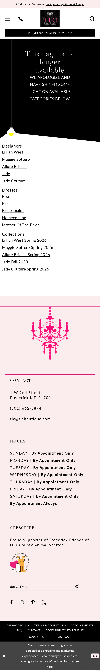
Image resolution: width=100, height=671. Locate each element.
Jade (6, 173)
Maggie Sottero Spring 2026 (27, 247)
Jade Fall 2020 (15, 262)
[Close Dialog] (4, 656)
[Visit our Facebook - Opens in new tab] (11, 603)
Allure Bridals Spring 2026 (26, 254)
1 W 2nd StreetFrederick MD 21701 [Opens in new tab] (30, 395)
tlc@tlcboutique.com (30, 419)
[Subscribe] (80, 586)
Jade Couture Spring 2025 (25, 269)
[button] (7, 19)
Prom (7, 196)
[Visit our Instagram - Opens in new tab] (22, 603)
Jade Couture (14, 181)
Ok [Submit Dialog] (95, 656)
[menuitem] (7, 19)
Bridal (7, 203)
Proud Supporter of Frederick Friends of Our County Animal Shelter (49, 542)
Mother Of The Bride (21, 225)
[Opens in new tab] (19, 562)
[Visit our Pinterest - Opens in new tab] (33, 603)
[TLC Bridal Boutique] (50, 18)
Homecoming (14, 218)
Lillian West (12, 152)
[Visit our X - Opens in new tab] (44, 603)
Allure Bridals (14, 166)
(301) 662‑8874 (26, 408)
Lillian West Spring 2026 (24, 240)
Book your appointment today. (66, 4)
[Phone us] (20, 19)
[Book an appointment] (50, 33)
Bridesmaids (13, 210)
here (50, 667)
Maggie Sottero (16, 159)
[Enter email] (46, 586)
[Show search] (92, 19)
